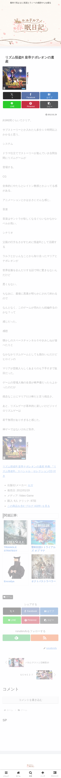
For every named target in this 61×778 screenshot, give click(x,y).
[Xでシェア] (12, 95)
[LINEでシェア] (12, 104)
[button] (49, 104)
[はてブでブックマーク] (49, 95)
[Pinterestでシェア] (30, 104)
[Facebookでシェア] (30, 95)
